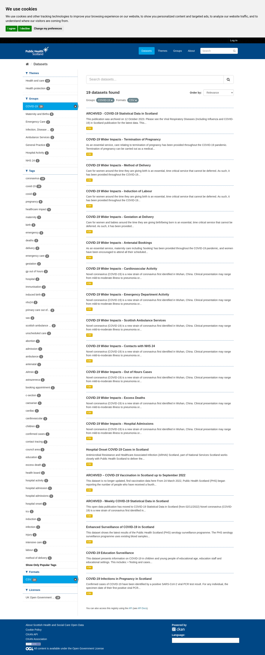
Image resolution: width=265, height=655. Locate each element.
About (191, 50)
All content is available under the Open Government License (65, 648)
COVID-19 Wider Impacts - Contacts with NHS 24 (120, 346)
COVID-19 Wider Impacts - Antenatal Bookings (119, 242)
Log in (233, 40)
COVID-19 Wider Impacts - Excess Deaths (115, 397)
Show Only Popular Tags (41, 564)
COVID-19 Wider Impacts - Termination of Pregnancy (123, 139)
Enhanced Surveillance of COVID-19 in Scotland (120, 527)
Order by (195, 92)
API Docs (142, 608)
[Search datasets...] (155, 79)
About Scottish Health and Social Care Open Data (55, 624)
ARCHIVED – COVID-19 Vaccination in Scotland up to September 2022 (136, 475)
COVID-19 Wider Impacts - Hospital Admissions (119, 423)
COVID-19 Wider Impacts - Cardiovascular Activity (121, 268)
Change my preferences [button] (48, 28)
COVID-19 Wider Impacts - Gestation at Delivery (120, 216)
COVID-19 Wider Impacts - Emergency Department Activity (127, 294)
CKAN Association (36, 639)
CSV (89, 128)
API (130, 608)
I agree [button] (11, 28)
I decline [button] (25, 28)
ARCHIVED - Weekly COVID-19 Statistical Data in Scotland (127, 501)
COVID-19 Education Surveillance (110, 552)
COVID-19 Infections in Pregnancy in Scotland (119, 578)
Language (178, 634)
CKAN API (32, 634)
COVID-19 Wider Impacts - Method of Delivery (118, 165)
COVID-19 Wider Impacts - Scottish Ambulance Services (126, 320)
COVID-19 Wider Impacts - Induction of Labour (119, 191)
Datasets (146, 50)
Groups (177, 50)
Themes (162, 50)
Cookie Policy (34, 629)
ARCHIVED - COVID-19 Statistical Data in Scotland (122, 113)
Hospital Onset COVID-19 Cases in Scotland (117, 449)
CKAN (178, 629)
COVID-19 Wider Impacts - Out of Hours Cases (119, 372)
